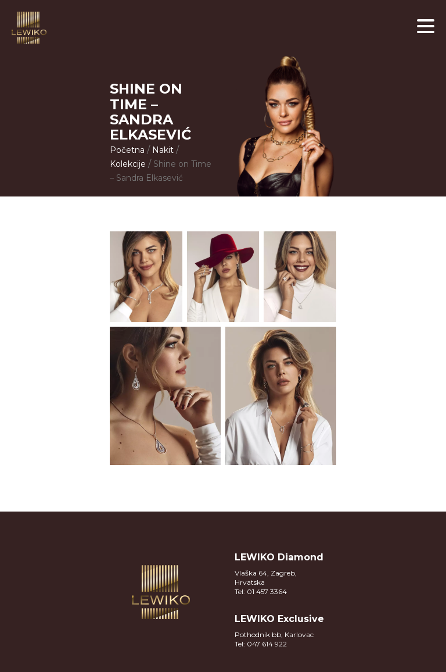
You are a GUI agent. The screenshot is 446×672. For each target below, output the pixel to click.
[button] (425, 26)
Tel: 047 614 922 (261, 643)
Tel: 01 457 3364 (261, 591)
